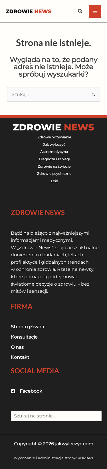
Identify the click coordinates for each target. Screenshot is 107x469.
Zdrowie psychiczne (54, 173)
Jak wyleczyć (54, 144)
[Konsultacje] (24, 337)
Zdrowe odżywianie (54, 137)
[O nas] (17, 347)
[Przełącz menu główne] (95, 11)
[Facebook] (26, 391)
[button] (80, 11)
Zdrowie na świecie (54, 166)
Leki (54, 181)
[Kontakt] (20, 357)
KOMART (86, 458)
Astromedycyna (54, 151)
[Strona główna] (27, 327)
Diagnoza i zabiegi (54, 159)
